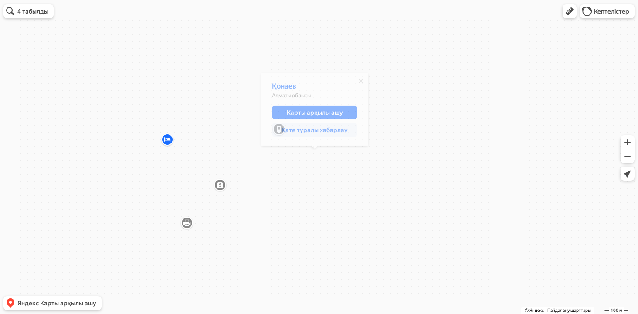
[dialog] (314, 111)
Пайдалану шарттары (569, 310)
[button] (570, 11)
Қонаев (284, 88)
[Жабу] (360, 83)
